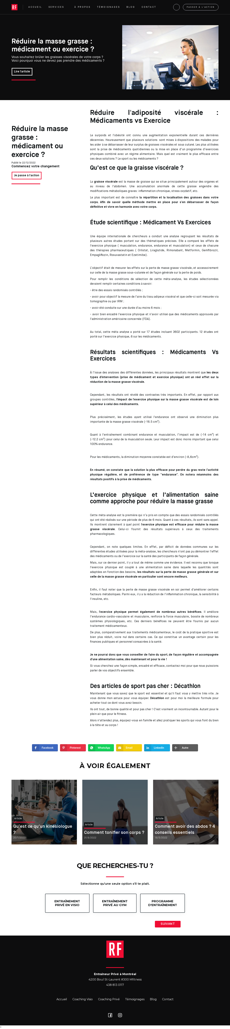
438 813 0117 (115, 985)
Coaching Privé (109, 999)
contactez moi (176, 666)
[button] (58, 7)
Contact (168, 999)
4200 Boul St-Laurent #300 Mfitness (115, 979)
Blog (153, 999)
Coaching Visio (82, 999)
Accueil (61, 999)
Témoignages (134, 999)
